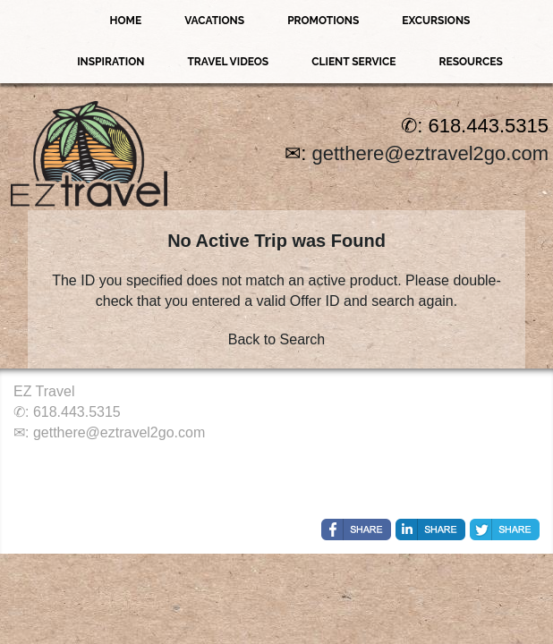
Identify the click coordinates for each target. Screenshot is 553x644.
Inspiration (110, 61)
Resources (470, 61)
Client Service (353, 61)
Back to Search (277, 339)
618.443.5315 (77, 411)
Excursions (436, 20)
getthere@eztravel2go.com (430, 153)
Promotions (323, 20)
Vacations (214, 20)
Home (126, 20)
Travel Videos (227, 61)
